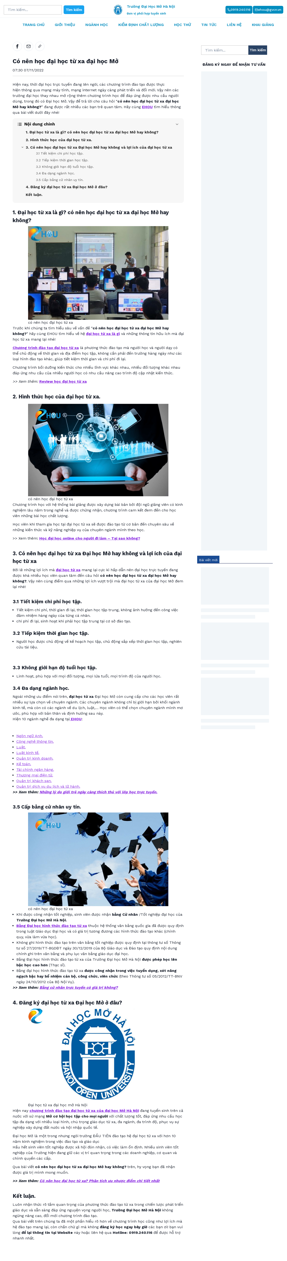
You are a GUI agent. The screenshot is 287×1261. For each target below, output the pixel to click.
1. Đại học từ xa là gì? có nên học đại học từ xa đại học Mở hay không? (92, 132)
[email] (28, 46)
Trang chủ (33, 24)
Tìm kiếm (74, 9)
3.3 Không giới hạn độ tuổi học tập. (65, 167)
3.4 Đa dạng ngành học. (55, 173)
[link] (39, 46)
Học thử (182, 24)
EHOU (76, 719)
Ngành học (96, 24)
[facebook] (17, 46)
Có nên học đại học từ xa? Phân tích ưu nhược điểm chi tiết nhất (100, 1181)
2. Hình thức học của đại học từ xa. (59, 140)
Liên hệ (234, 24)
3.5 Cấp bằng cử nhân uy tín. (60, 180)
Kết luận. (34, 194)
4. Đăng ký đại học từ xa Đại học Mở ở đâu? (66, 187)
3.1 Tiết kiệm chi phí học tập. (60, 153)
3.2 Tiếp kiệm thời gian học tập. (62, 160)
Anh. (39, 736)
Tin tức (209, 24)
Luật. (21, 747)
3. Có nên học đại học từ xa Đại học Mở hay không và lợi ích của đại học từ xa (99, 147)
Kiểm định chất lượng (141, 24)
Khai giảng (263, 24)
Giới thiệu (65, 24)
